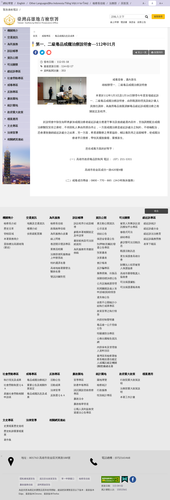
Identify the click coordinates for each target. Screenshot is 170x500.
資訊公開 (12, 57)
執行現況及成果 (12, 379)
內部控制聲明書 (105, 319)
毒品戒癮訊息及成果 (64, 36)
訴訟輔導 (12, 50)
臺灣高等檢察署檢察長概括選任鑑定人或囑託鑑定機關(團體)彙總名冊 (107, 361)
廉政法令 (79, 398)
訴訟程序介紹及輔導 (84, 225)
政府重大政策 (15, 112)
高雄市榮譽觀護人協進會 (130, 275)
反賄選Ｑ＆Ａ (57, 395)
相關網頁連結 (15, 139)
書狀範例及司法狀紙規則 (84, 242)
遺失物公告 (103, 297)
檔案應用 (12, 118)
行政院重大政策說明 (130, 381)
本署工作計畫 (127, 396)
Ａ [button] (152, 3)
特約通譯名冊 (57, 262)
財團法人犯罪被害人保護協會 (130, 266)
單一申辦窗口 (67, 478)
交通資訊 (12, 37)
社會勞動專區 (15, 78)
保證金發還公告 (105, 238)
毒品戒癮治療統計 (37, 379)
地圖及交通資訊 (35, 223)
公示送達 (102, 228)
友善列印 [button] (158, 52)
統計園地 (12, 105)
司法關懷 (12, 64)
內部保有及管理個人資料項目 (107, 349)
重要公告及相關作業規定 (37, 386)
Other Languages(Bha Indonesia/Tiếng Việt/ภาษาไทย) (58, 3)
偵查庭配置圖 (34, 233)
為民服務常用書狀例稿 (84, 251)
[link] (35, 53)
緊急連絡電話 (10, 9)
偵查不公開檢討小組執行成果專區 (107, 304)
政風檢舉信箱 (57, 228)
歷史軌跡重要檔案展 (14, 432)
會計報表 (102, 262)
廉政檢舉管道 (81, 403)
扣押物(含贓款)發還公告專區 (106, 245)
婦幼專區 (125, 237)
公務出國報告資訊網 (107, 340)
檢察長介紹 (10, 223)
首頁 (35, 36)
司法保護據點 (127, 281)
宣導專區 (79, 379)
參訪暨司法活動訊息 (130, 244)
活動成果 (55, 384)
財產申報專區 (81, 384)
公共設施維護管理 (107, 283)
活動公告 (55, 379)
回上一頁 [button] (142, 52)
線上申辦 (114, 22)
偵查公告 (141, 22)
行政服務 (102, 390)
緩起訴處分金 (151, 228)
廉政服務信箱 (26, 484)
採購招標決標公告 (107, 278)
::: (2, 1)
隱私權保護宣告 (27, 478)
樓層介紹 (32, 228)
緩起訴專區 (14, 71)
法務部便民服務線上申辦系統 (60, 256)
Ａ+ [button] (161, 3)
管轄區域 (9, 233)
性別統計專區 (104, 395)
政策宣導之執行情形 (107, 312)
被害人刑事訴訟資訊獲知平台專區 (130, 225)
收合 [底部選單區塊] (156, 211)
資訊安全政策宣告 (48, 478)
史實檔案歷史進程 (14, 425)
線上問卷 (55, 238)
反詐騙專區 (103, 267)
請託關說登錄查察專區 (84, 392)
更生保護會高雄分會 (130, 257)
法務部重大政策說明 (130, 390)
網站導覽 (8, 3)
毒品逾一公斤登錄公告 (107, 326)
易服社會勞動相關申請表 (14, 395)
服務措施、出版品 (107, 273)
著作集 (7, 439)
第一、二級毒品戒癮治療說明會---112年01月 (75, 44)
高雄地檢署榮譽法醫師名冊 (60, 269)
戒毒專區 (12, 84)
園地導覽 (102, 379)
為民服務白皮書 (59, 233)
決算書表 (102, 257)
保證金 (132, 22)
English (21, 3)
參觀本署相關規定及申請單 (84, 233)
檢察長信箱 (99, 3)
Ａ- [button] (144, 3)
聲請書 (124, 22)
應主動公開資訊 (105, 223)
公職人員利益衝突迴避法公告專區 (84, 410)
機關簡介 (12, 30)
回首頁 (124, 3)
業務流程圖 (56, 249)
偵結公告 (102, 233)
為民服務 (12, 44)
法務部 (113, 3)
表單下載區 (150, 243)
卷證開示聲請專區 (60, 243)
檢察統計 (102, 384)
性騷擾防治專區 (105, 333)
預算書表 (102, 252)
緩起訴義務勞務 (152, 238)
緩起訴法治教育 (152, 233)
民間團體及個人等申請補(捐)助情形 (107, 290)
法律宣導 (12, 132)
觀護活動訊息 (127, 250)
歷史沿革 (9, 228)
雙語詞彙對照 (57, 276)
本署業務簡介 (11, 238)
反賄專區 (12, 91)
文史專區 (12, 125)
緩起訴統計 (150, 223)
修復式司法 (126, 231)
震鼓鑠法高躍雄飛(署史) (14, 245)
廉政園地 (12, 98)
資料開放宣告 (43, 484)
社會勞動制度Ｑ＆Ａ (14, 386)
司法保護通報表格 (130, 287)
